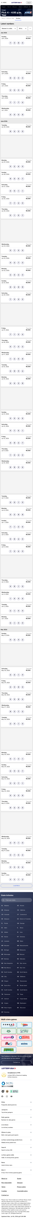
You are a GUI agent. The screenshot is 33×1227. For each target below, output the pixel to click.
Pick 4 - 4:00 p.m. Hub (8, 18)
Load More (16, 885)
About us (4, 1178)
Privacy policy (21, 1187)
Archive (18, 18)
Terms (3, 1187)
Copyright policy (22, 1191)
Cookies (4, 1191)
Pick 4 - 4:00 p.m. (24, 7)
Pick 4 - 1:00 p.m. (12, 7)
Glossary (20, 1182)
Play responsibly (6, 1182)
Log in (29, 2)
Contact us (16, 1062)
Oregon (3, 7)
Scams (19, 1178)
